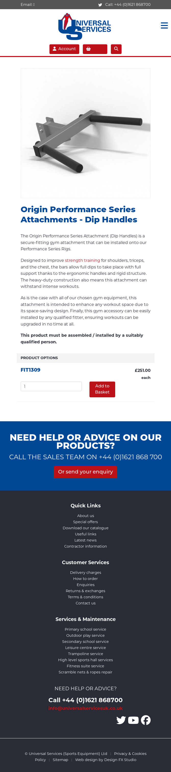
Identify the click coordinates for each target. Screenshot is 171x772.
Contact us (86, 603)
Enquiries (86, 585)
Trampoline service (85, 654)
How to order (85, 578)
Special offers (85, 522)
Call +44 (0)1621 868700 (85, 699)
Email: (28, 4)
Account (64, 49)
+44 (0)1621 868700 (132, 4)
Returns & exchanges (85, 591)
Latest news (85, 540)
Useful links (85, 534)
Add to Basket (102, 389)
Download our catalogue (86, 528)
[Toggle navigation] (163, 25)
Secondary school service (85, 641)
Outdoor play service (85, 635)
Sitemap (60, 759)
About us (85, 515)
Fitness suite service (85, 666)
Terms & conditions (85, 597)
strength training (82, 260)
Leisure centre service (85, 647)
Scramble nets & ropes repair (85, 672)
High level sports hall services (85, 660)
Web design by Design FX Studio (105, 759)
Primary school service (85, 629)
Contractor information (85, 546)
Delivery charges (85, 572)
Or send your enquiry (85, 472)
